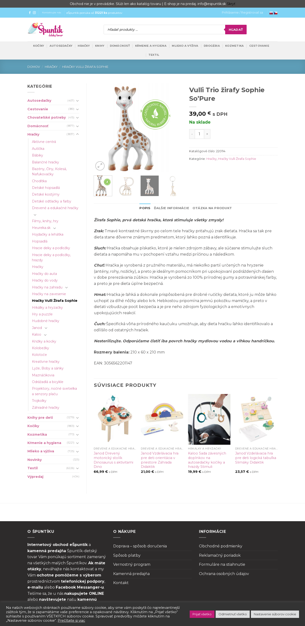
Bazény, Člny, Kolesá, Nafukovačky (49, 171)
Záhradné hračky (45, 407)
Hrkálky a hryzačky (47, 307)
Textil (153, 54)
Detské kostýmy (46, 194)
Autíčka (38, 148)
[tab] (144, 208)
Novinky (34, 460)
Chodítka (39, 181)
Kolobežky (40, 348)
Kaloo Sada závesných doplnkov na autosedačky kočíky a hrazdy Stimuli (207, 460)
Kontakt (121, 583)
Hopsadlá (39, 241)
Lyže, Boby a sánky (48, 368)
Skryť (231, 4)
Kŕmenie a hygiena (151, 45)
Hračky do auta (44, 274)
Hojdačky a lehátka (47, 234)
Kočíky (38, 45)
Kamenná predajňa (131, 573)
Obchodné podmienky (220, 546)
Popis (144, 208)
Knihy (99, 45)
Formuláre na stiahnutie (222, 564)
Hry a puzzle (42, 314)
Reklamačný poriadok (220, 555)
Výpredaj (35, 477)
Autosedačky (61, 45)
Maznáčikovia (43, 375)
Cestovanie (259, 45)
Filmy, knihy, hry (45, 221)
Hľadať (236, 29)
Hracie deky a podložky (51, 248)
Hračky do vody (45, 280)
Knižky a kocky (44, 341)
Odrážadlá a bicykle (47, 382)
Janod (37, 328)
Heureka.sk (41, 228)
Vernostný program (131, 564)
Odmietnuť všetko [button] (233, 614)
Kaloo (36, 334)
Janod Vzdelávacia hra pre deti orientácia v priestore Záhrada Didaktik (159, 460)
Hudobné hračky (45, 321)
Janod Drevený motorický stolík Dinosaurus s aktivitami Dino (113, 460)
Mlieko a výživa (185, 45)
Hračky (84, 45)
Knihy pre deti (40, 417)
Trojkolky (39, 401)
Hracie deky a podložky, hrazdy (51, 257)
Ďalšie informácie (171, 208)
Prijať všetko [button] (202, 614)
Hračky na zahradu (47, 287)
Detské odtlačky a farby (51, 201)
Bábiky (37, 155)
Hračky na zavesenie (49, 294)
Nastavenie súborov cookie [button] (275, 614)
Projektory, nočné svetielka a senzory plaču (54, 391)
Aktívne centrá (44, 142)
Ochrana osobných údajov (224, 573)
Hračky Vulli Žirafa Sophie (85, 67)
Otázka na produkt (212, 208)
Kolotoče (39, 355)
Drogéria (212, 45)
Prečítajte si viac (71, 620)
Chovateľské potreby (46, 117)
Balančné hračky (45, 162)
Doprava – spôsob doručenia (140, 546)
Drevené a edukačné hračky (55, 208)
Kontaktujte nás (51, 12)
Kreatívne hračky (46, 361)
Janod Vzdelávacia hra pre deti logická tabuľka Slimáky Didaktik (255, 457)
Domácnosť (120, 45)
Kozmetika (234, 45)
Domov (33, 67)
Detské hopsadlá (46, 188)
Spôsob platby (127, 555)
